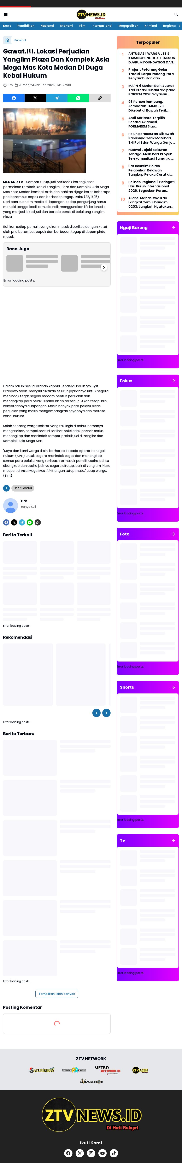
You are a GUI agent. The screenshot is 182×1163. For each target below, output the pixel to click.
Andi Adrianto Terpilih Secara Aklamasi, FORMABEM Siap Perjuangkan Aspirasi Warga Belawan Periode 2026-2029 (148, 122)
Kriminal (151, 26)
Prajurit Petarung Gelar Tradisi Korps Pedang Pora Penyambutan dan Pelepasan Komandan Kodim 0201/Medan (151, 74)
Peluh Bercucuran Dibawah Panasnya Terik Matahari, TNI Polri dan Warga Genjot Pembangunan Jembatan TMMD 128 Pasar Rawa (151, 138)
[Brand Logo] (42, 1070)
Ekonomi (66, 26)
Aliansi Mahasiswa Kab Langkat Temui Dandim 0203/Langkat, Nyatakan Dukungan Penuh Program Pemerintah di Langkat (150, 202)
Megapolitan (128, 26)
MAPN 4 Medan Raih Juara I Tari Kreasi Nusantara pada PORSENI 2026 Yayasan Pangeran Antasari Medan (151, 90)
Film (82, 26)
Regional (170, 26)
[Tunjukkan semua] (173, 227)
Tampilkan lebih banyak (57, 994)
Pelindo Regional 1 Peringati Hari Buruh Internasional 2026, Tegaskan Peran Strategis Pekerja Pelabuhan (151, 186)
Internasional (102, 26)
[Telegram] (57, 98)
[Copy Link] (100, 98)
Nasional (47, 26)
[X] (35, 98)
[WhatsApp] (78, 98)
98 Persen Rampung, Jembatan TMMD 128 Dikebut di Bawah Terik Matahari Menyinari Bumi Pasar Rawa (149, 106)
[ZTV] (91, 1115)
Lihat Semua (23, 488)
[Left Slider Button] (96, 713)
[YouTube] (102, 1153)
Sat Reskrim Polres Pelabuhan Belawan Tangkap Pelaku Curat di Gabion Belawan (149, 170)
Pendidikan (25, 26)
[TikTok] (114, 1153)
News (7, 26)
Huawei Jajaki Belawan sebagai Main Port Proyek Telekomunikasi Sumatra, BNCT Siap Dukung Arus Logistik (150, 154)
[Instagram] (91, 1153)
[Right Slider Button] (178, 26)
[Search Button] (176, 14)
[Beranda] (7, 40)
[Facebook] (14, 98)
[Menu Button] (5, 14)
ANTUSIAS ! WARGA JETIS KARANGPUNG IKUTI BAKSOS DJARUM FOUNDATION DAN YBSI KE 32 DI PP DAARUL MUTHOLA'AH (151, 58)
